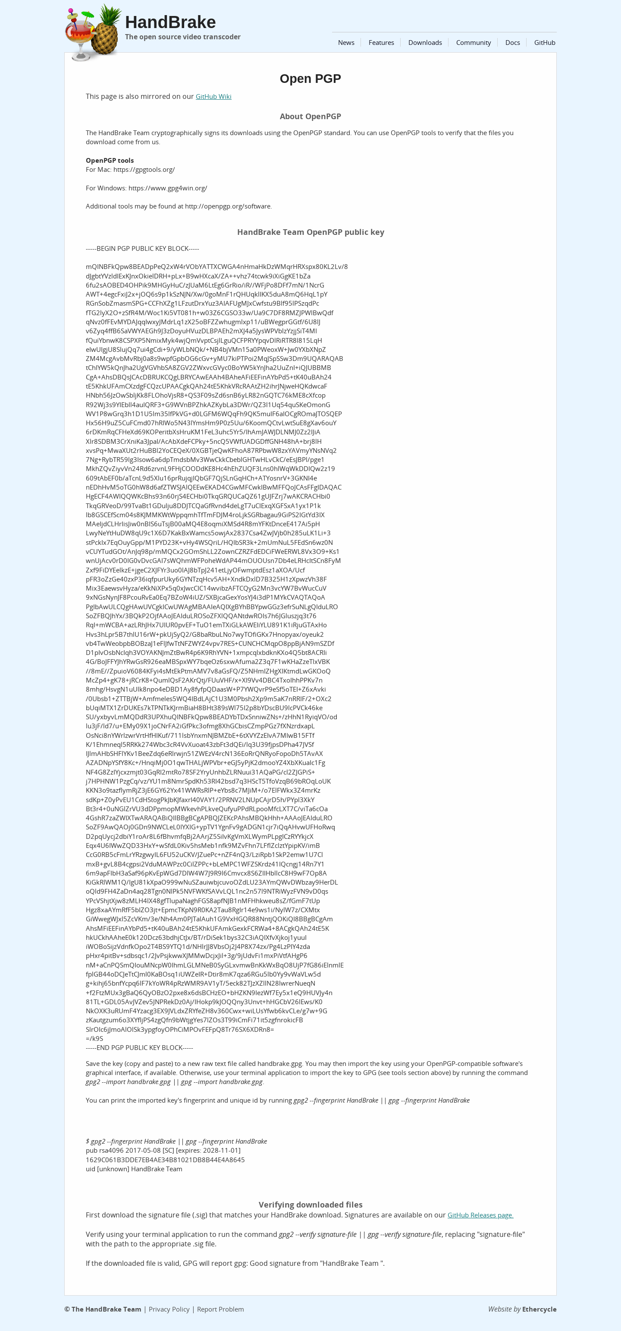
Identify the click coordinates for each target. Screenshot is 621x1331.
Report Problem (220, 1309)
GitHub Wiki (214, 96)
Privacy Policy (169, 1309)
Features (381, 42)
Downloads (425, 42)
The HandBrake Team (106, 1309)
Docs (512, 42)
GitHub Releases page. (481, 1215)
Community (473, 42)
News (346, 42)
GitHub (544, 42)
